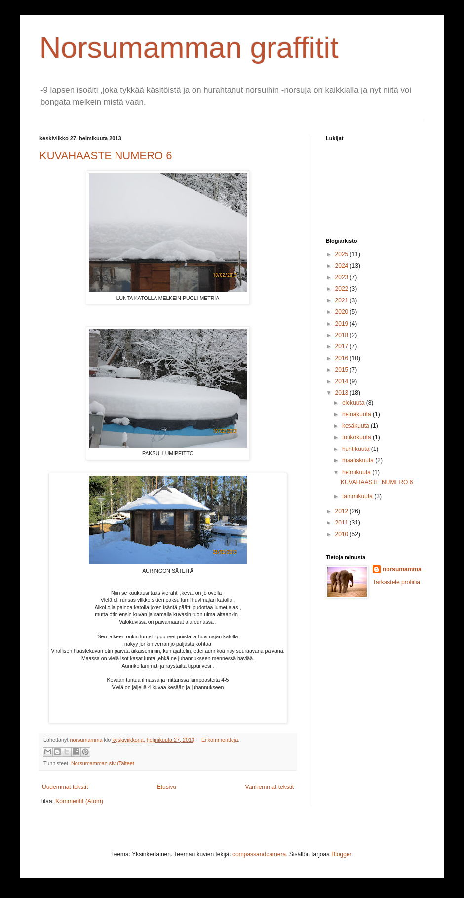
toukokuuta (357, 437)
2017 (342, 346)
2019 (342, 323)
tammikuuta (358, 496)
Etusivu (166, 787)
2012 (342, 511)
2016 (342, 358)
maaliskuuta (358, 460)
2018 (342, 335)
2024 (342, 265)
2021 (342, 300)
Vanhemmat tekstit (269, 787)
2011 (342, 522)
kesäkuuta (356, 425)
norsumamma (402, 569)
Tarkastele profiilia (396, 582)
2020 (342, 311)
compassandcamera (259, 854)
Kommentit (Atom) (79, 801)
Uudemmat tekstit (65, 787)
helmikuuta (357, 472)
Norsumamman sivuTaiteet (102, 763)
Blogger (341, 854)
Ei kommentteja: (220, 740)
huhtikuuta (356, 449)
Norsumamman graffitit (189, 47)
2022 (342, 288)
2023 (342, 277)
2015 (342, 369)
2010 (342, 534)
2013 (342, 392)
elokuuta (354, 402)
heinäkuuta (357, 414)
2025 (342, 254)
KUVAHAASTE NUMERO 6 (105, 156)
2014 (342, 381)
